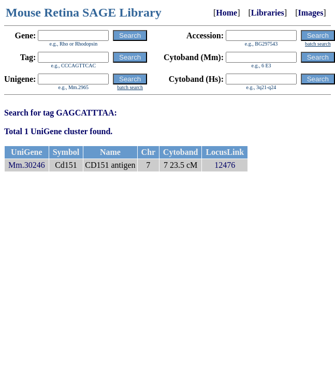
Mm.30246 (26, 165)
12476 (224, 165)
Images (310, 12)
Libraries (267, 12)
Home (226, 12)
